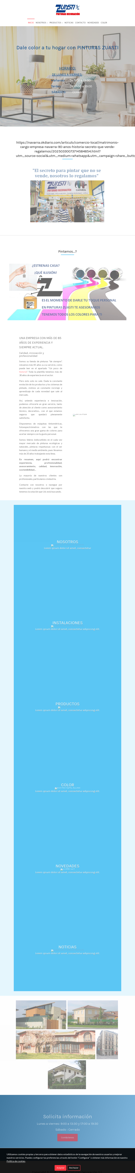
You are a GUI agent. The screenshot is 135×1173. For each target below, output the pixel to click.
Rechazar (73, 1167)
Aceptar (60, 1167)
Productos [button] (56, 22)
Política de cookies (16, 1161)
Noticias (69, 22)
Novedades (93, 22)
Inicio (31, 22)
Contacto (80, 22)
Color (104, 22)
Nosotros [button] (42, 22)
